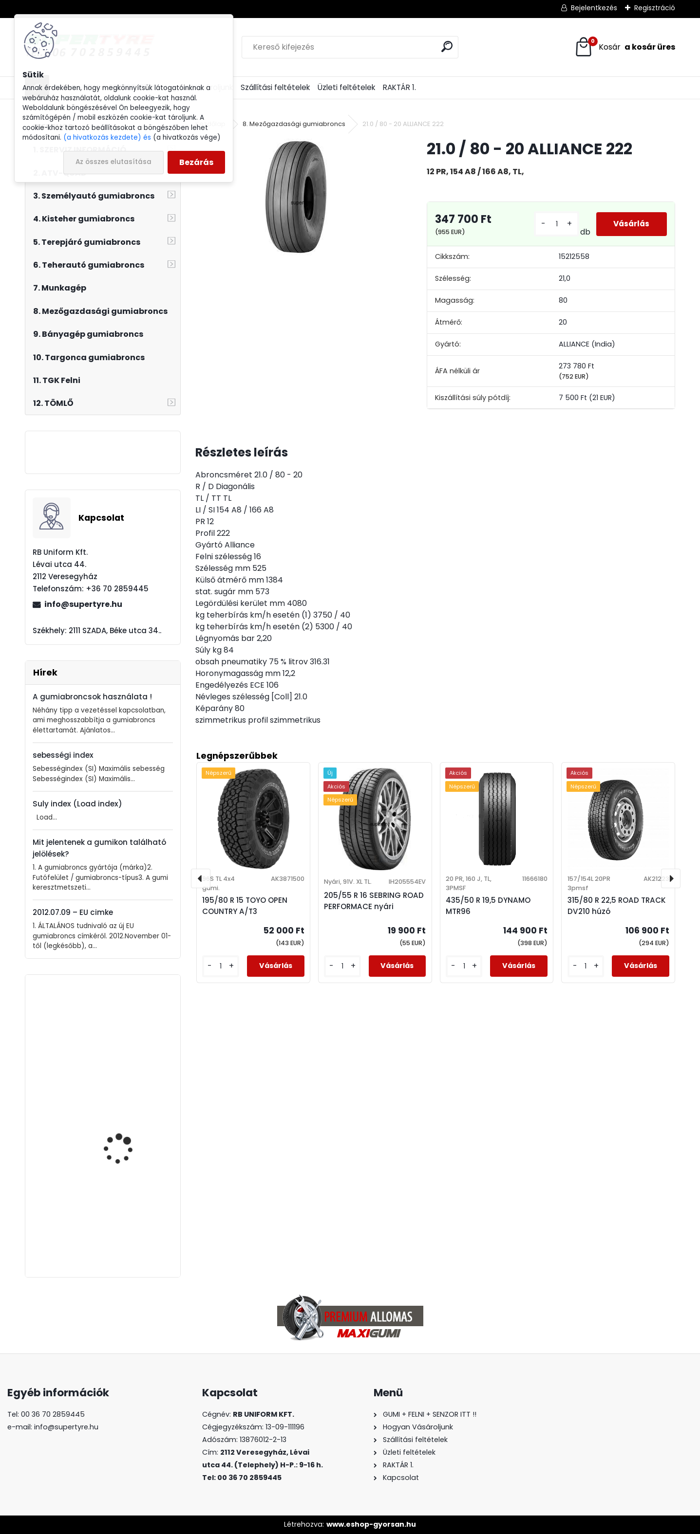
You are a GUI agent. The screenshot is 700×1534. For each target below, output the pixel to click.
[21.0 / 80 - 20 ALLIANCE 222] (295, 197)
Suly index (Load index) (77, 804)
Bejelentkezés (594, 8)
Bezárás (196, 162)
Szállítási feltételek (275, 87)
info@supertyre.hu (83, 604)
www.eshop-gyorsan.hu (371, 1524)
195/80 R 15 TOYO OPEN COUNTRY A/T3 (244, 905)
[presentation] (200, 878)
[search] (447, 46)
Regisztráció (654, 8)
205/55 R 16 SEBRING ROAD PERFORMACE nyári (374, 901)
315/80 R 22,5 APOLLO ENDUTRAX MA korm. (125, 1127)
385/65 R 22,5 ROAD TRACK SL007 (122, 1034)
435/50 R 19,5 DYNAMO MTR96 (127, 1220)
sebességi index (63, 755)
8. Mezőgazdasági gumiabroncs (294, 123)
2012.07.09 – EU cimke (73, 912)
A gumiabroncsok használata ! (92, 697)
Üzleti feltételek (346, 87)
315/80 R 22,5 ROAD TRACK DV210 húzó (617, 905)
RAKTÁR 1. (399, 87)
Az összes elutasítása (113, 161)
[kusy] (554, 224)
